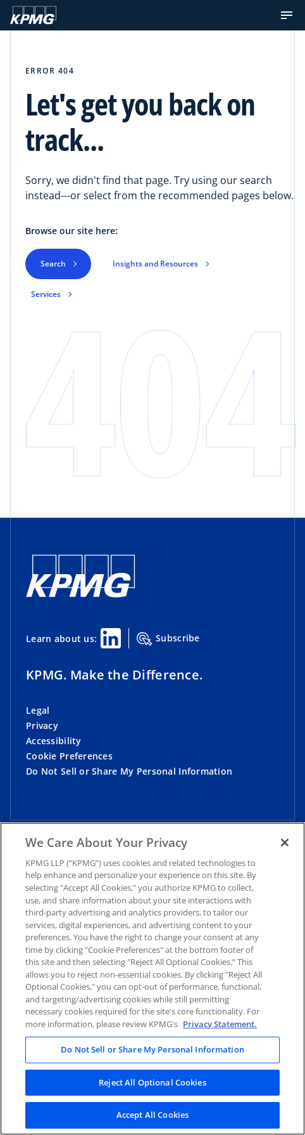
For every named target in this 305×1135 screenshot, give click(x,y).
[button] (286, 15)
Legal (37, 710)
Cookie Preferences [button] (69, 756)
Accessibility (54, 741)
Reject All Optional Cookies (152, 1082)
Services (46, 294)
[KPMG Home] (33, 15)
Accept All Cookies (152, 1114)
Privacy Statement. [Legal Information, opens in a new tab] (220, 1024)
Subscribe (168, 639)
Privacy (42, 725)
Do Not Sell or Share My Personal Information (129, 771)
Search (53, 263)
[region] (152, 978)
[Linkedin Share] (111, 638)
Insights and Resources (155, 263)
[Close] (285, 842)
